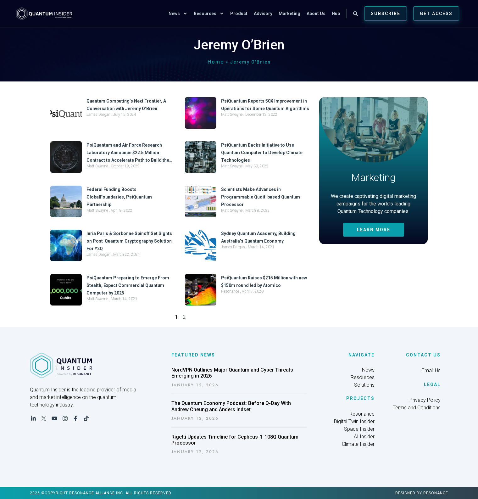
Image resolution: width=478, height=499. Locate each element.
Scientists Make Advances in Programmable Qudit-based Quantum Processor (260, 197)
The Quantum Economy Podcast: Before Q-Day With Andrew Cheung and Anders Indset (231, 406)
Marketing (289, 13)
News (178, 13)
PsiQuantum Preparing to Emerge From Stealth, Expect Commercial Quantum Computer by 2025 (127, 285)
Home (216, 62)
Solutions (364, 385)
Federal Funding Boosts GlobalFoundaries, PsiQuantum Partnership (119, 197)
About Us (316, 13)
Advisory (263, 13)
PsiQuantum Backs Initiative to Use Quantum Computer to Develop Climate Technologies (262, 153)
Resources (209, 13)
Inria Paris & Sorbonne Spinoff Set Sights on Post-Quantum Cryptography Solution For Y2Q (129, 241)
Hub (336, 13)
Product (238, 13)
